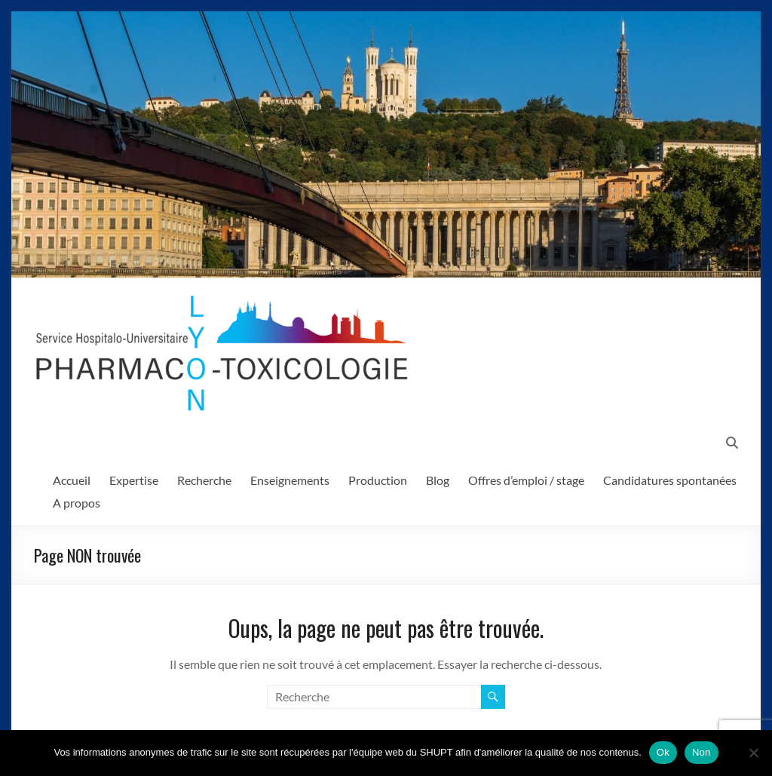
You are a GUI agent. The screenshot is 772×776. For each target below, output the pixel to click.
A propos (76, 502)
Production (377, 480)
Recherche (204, 480)
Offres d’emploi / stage (526, 480)
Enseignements (289, 480)
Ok (663, 752)
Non (701, 752)
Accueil (71, 480)
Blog (437, 480)
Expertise (133, 480)
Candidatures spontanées (670, 480)
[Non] (753, 752)
